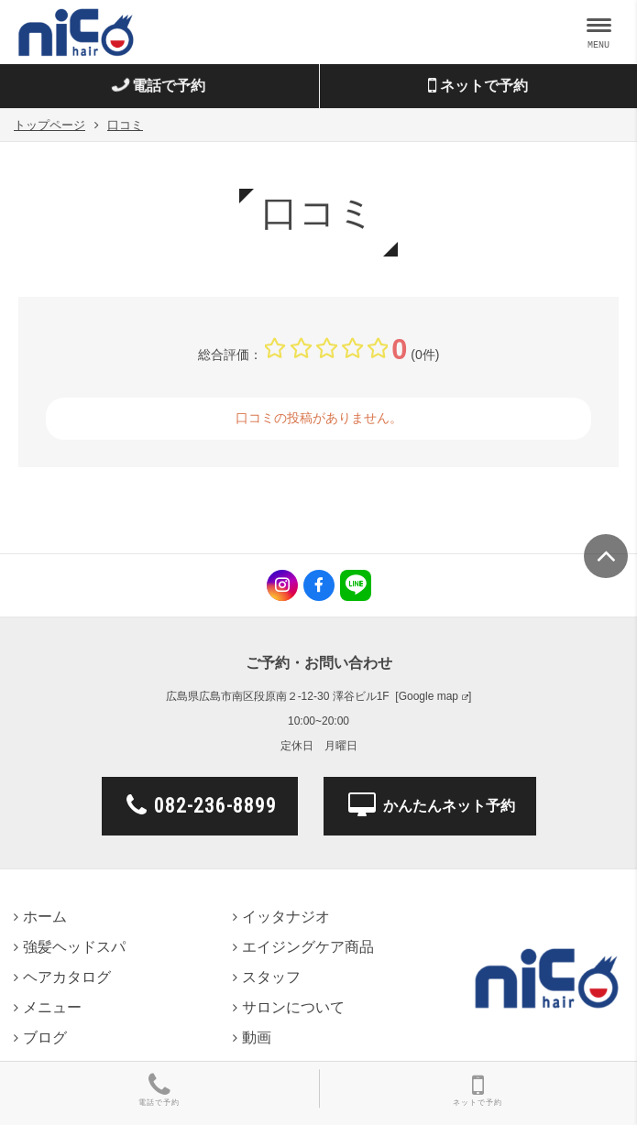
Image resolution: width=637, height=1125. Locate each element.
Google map (428, 696)
